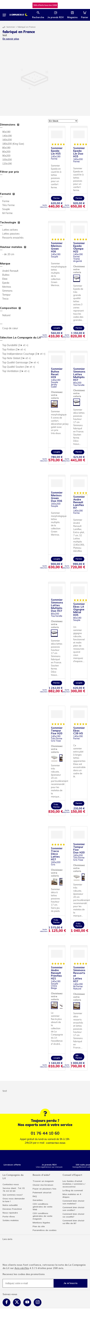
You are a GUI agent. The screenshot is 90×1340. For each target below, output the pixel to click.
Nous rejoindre (10, 1212)
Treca (5, 299)
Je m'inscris (70, 1283)
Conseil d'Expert (72, 1175)
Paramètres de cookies (44, 1230)
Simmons (7, 291)
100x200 (7, 160)
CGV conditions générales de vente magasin (42, 1216)
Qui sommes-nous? (13, 1194)
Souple (6, 209)
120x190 (7, 164)
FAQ (35, 1196)
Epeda (5, 283)
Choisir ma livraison (43, 1185)
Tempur (6, 295)
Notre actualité (10, 1205)
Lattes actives (10, 230)
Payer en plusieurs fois (44, 1188)
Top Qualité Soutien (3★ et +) (18, 367)
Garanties (38, 1200)
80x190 (6, 148)
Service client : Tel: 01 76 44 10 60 (14, 1189)
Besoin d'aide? (41, 1175)
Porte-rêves (9, 1216)
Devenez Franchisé (12, 1209)
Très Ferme (8, 205)
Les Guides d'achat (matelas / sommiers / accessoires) (74, 1184)
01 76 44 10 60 (45, 1133)
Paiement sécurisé (42, 1192)
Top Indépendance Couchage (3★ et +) (23, 354)
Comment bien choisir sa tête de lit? (73, 1222)
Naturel (6, 315)
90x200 (6, 156)
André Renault (10, 271)
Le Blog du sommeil (73, 1190)
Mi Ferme (7, 213)
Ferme (5, 201)
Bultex (5, 275)
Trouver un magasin (43, 1181)
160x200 (7, 140)
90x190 (6, 132)
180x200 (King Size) (13, 144)
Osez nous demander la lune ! (14, 1200)
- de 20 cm (8, 254)
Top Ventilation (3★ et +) (15, 371)
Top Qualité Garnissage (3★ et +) (20, 362)
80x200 (6, 152)
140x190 (7, 136)
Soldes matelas (11, 1220)
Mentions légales (41, 1222)
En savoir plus (11, 38)
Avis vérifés (22, 1268)
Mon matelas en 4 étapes (72, 1195)
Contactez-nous (11, 1184)
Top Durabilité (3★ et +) (15, 345)
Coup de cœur (10, 328)
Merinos (6, 287)
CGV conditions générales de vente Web (42, 1207)
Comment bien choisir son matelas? (73, 1202)
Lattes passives (11, 234)
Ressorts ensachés (12, 238)
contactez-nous (55, 1142)
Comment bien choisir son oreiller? (73, 1209)
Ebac (5, 279)
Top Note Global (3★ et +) (16, 358)
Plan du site (39, 1226)
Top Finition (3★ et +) (14, 349)
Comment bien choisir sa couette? (73, 1215)
